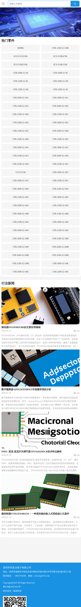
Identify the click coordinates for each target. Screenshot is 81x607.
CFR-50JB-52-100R (60, 247)
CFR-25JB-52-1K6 (60, 205)
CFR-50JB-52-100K (20, 255)
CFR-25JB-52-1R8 (21, 247)
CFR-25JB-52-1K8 (60, 230)
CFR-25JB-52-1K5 (60, 180)
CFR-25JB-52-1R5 (21, 197)
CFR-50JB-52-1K (60, 73)
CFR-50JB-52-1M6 (21, 214)
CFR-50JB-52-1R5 (60, 172)
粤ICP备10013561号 (12, 587)
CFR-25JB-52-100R (20, 263)
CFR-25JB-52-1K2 (20, 131)
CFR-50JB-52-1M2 (60, 131)
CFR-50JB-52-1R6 (60, 197)
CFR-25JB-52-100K (60, 255)
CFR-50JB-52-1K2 (60, 122)
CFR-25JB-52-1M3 (21, 164)
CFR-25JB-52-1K (20, 81)
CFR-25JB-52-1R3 (60, 164)
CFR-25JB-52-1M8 (60, 239)
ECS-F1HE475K (60, 56)
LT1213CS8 (21, 172)
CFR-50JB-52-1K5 (20, 180)
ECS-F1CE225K (21, 56)
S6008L (20, 48)
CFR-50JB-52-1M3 (60, 156)
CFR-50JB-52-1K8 (20, 230)
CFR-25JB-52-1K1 (20, 106)
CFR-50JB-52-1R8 (60, 222)
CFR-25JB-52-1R (60, 89)
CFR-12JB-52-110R (60, 48)
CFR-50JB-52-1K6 (20, 205)
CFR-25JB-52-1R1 (60, 114)
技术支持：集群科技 (12, 591)
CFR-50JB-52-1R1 (21, 98)
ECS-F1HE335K (21, 64)
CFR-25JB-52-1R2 (60, 139)
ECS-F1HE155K (60, 64)
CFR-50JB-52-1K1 (60, 98)
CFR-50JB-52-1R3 (21, 147)
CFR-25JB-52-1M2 (21, 139)
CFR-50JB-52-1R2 (21, 122)
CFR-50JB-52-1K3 (60, 147)
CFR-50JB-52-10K (20, 272)
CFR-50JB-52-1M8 (21, 239)
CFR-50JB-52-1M (60, 81)
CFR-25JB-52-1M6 (60, 214)
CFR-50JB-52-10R (60, 263)
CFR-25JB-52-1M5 (60, 189)
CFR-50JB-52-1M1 (60, 106)
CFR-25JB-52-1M (20, 89)
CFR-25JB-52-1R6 (21, 222)
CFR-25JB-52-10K (60, 272)
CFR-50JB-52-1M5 (21, 189)
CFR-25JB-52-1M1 (21, 114)
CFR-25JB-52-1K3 (20, 156)
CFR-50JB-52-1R (20, 73)
